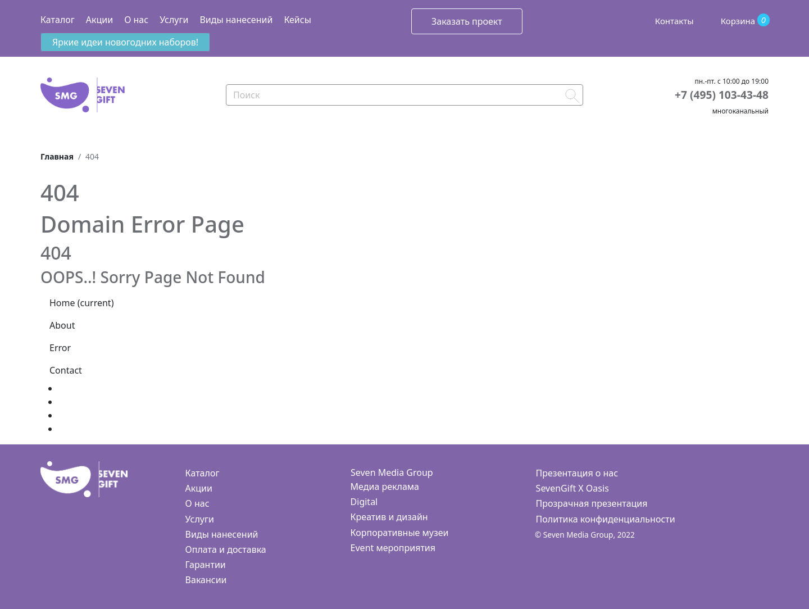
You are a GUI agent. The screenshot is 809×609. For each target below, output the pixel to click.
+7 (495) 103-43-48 (722, 94)
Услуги (174, 19)
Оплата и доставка (225, 549)
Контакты (674, 20)
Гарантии (205, 564)
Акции (99, 19)
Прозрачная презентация (592, 503)
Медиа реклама (385, 486)
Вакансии (206, 580)
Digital (364, 502)
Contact (65, 370)
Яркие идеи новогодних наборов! (125, 42)
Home (81, 303)
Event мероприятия (393, 548)
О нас (136, 19)
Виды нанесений (235, 19)
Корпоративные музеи (400, 532)
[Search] (404, 95)
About (62, 325)
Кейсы (297, 19)
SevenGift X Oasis (572, 488)
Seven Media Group (392, 472)
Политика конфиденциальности (605, 519)
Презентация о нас (577, 473)
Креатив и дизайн (389, 517)
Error (60, 348)
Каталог (57, 19)
